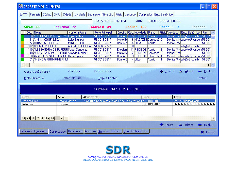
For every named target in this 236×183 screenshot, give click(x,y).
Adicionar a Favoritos (132, 156)
